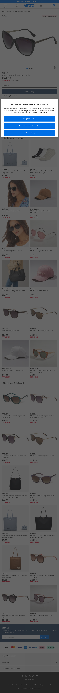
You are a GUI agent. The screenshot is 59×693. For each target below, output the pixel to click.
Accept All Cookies (29, 119)
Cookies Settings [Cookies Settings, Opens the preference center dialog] (29, 133)
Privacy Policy (31, 112)
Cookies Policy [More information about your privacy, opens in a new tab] (43, 112)
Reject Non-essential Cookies (29, 126)
